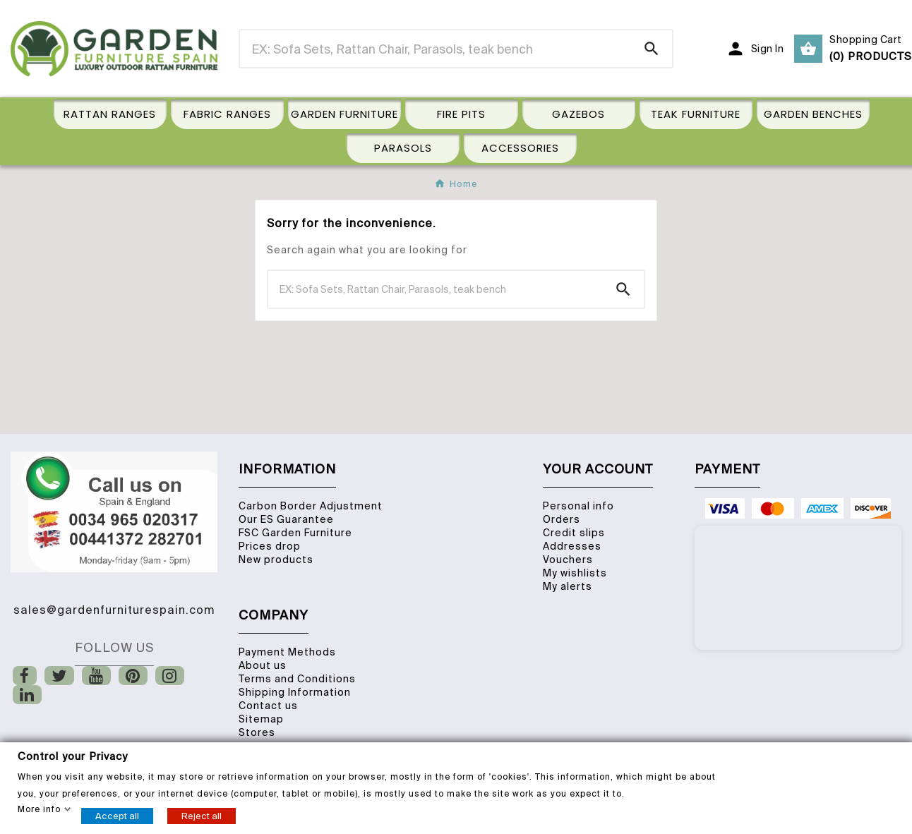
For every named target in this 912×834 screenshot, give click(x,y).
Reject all (201, 815)
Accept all (117, 815)
